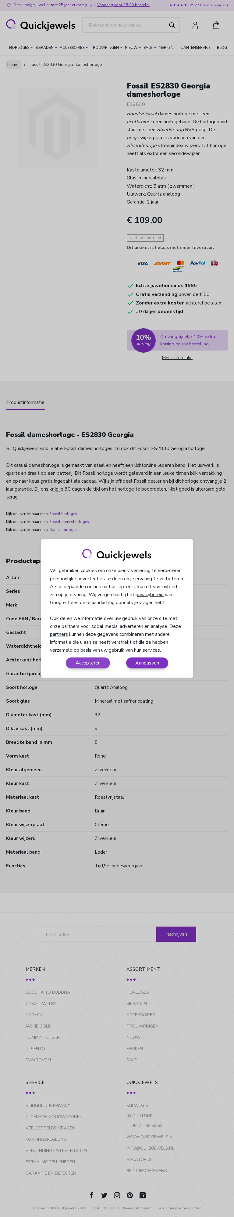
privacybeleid (150, 594)
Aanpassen (147, 663)
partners (59, 634)
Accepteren (88, 663)
